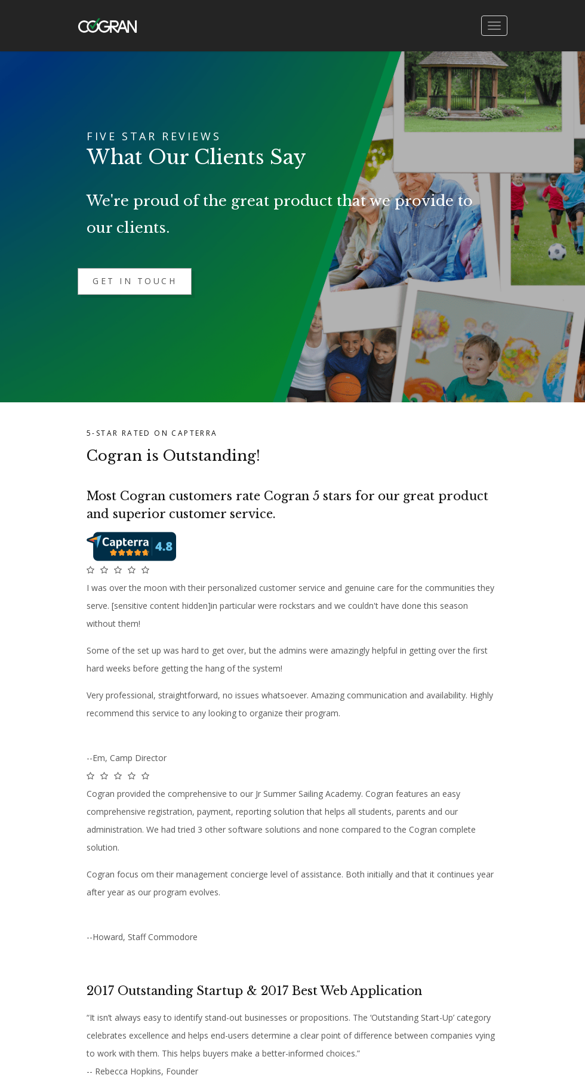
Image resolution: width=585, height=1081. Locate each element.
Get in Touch (135, 281)
